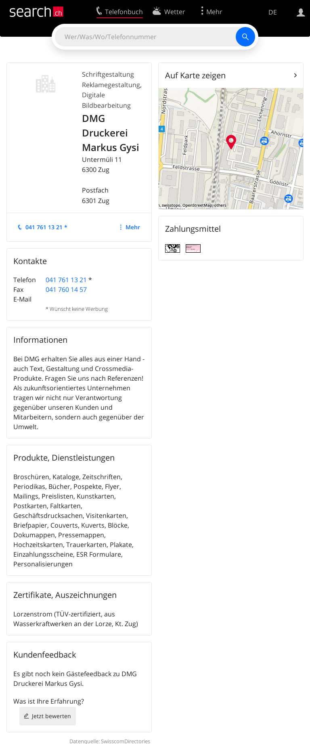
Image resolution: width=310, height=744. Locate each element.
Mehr (133, 227)
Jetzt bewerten (51, 716)
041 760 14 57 (66, 289)
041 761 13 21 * (46, 227)
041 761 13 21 (66, 279)
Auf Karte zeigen (195, 75)
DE (272, 12)
